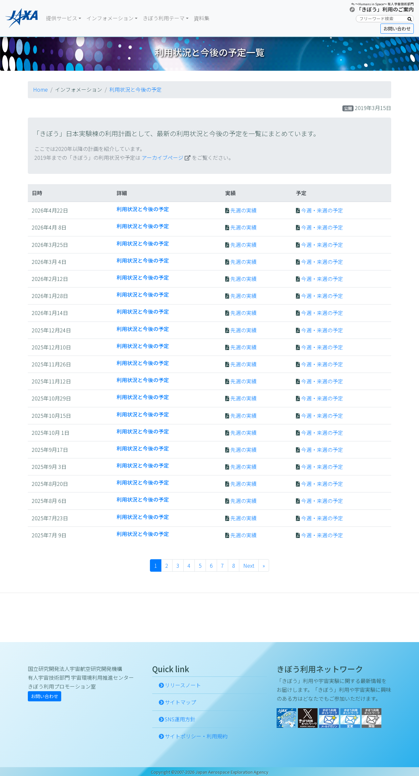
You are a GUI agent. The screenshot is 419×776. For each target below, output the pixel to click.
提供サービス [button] (61, 18)
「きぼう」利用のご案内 (385, 9)
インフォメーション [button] (110, 18)
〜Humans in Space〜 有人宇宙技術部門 (384, 4)
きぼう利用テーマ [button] (164, 18)
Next (248, 565)
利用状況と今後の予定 (135, 89)
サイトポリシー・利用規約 (196, 736)
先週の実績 (243, 210)
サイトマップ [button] (180, 702)
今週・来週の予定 (322, 210)
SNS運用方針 (180, 719)
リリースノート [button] (183, 685)
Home (40, 89)
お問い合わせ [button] (397, 28)
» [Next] (264, 565)
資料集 (202, 18)
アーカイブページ (162, 157)
